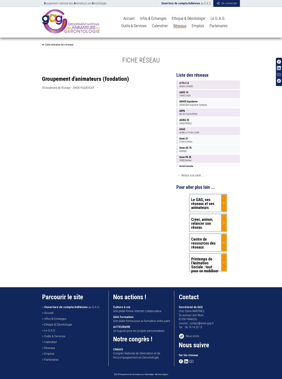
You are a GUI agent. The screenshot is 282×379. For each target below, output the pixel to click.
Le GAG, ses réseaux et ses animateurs (202, 203)
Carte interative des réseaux (59, 44)
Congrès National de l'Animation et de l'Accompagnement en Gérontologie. (136, 353)
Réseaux (179, 26)
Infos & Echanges (153, 18)
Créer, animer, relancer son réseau (202, 223)
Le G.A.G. (218, 18)
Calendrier (160, 26)
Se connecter (226, 3)
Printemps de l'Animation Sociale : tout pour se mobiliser (205, 264)
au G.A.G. (186, 3)
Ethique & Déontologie (188, 18)
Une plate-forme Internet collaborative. (137, 309)
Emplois (198, 26)
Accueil (129, 18)
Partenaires (219, 26)
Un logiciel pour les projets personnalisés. (139, 329)
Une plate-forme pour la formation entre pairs (141, 319)
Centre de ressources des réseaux (203, 243)
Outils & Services (134, 26)
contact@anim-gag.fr (201, 323)
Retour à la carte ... (192, 175)
